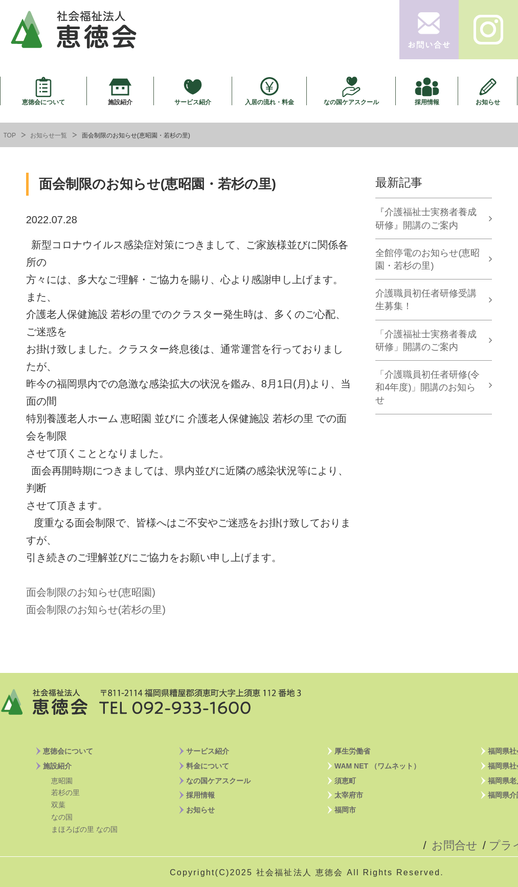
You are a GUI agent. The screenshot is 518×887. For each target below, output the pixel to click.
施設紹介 (120, 102)
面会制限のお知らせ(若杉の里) (96, 609)
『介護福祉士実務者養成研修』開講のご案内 (426, 218)
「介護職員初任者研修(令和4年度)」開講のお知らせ (427, 387)
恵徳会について (43, 102)
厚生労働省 (352, 751)
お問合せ (455, 845)
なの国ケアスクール (351, 102)
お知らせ (488, 102)
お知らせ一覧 (48, 135)
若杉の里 (65, 792)
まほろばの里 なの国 (84, 829)
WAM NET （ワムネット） (377, 766)
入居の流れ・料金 (269, 102)
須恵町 (345, 781)
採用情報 (427, 102)
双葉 (58, 805)
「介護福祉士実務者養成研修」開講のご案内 (426, 340)
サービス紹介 (192, 102)
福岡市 (345, 810)
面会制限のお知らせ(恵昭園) (90, 592)
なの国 (62, 817)
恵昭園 (62, 781)
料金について (207, 766)
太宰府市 (348, 795)
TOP (10, 135)
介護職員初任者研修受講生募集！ (426, 299)
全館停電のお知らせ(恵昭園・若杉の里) (427, 259)
